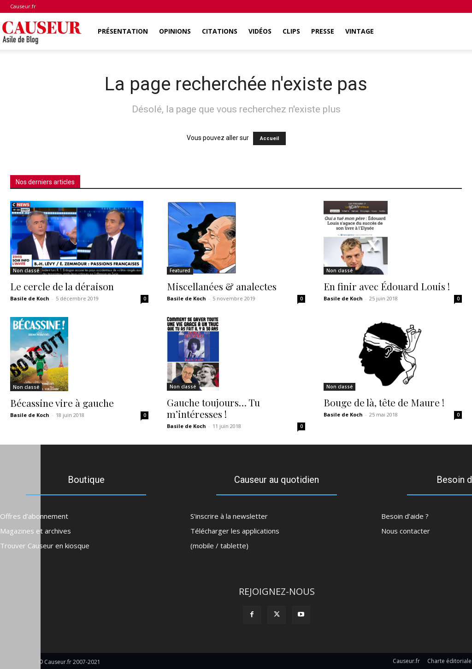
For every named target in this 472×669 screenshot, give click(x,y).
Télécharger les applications (234, 529)
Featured (180, 270)
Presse (322, 31)
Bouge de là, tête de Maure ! (384, 402)
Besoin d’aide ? (405, 514)
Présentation (123, 31)
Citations (219, 31)
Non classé (26, 270)
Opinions (175, 31)
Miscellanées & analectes (222, 286)
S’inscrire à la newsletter (229, 514)
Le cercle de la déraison (62, 286)
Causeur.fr (23, 6)
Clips (291, 31)
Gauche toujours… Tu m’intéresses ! (213, 408)
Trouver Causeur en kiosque (44, 544)
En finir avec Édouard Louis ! (387, 286)
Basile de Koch (29, 298)
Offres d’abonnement (34, 514)
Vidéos (259, 31)
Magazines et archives (35, 529)
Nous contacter (405, 529)
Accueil (269, 138)
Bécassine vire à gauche (62, 402)
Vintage (359, 31)
